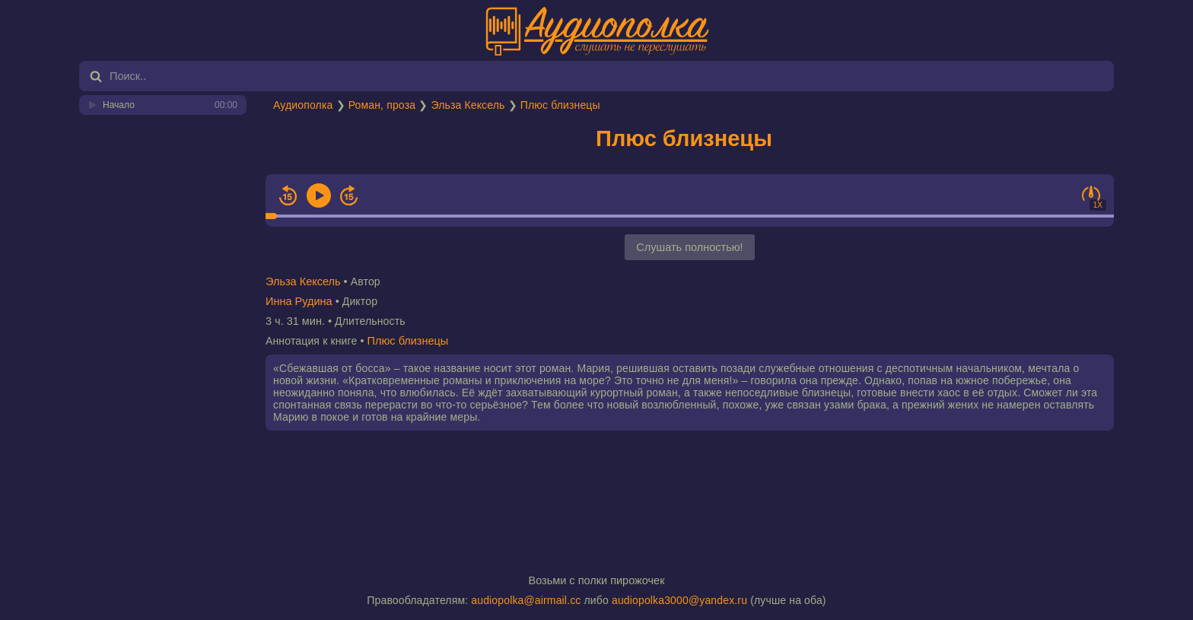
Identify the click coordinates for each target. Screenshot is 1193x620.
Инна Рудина (299, 301)
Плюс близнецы (560, 105)
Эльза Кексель (467, 105)
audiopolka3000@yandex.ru (679, 600)
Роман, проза (381, 105)
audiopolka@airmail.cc (526, 600)
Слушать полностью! (689, 247)
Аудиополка (302, 105)
